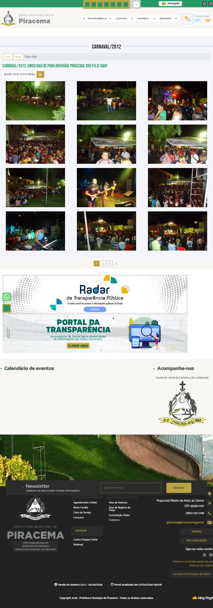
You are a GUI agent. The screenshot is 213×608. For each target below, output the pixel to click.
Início (7, 56)
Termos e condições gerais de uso (193, 561)
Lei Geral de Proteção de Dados (191, 574)
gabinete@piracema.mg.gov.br (185, 522)
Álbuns (18, 56)
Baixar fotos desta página (19, 74)
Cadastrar (179, 487)
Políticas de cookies (201, 565)
